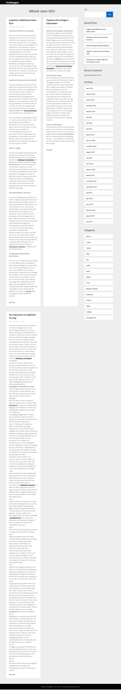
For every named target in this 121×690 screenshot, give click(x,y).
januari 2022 (90, 216)
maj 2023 (89, 158)
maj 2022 (89, 193)
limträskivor (13, 405)
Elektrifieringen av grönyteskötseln (97, 45)
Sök (85, 9)
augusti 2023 (90, 152)
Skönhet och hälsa (92, 289)
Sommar (88, 300)
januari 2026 (90, 100)
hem (87, 260)
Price (88, 283)
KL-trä (28, 291)
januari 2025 (90, 135)
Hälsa (88, 254)
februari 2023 (90, 169)
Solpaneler (89, 294)
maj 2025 (89, 129)
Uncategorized (91, 318)
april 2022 (89, 198)
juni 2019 (89, 222)
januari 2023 (90, 175)
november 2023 (91, 146)
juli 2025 (89, 117)
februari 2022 (90, 210)
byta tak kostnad (30, 111)
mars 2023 (89, 164)
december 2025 (91, 106)
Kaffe (88, 271)
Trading (88, 312)
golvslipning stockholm (17, 247)
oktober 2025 (90, 111)
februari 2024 (90, 140)
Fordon (88, 248)
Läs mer (12, 302)
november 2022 (91, 181)
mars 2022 (89, 204)
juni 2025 (89, 123)
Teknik (88, 306)
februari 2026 (90, 94)
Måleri (88, 277)
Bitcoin (88, 236)
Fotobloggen (12, 2)
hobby (88, 265)
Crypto (88, 242)
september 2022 (91, 187)
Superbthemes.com (74, 687)
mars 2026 (89, 88)
